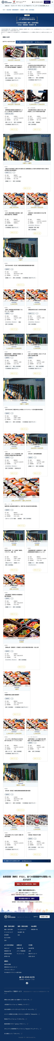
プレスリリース (20, 953)
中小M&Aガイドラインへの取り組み (13, 972)
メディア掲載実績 (21, 950)
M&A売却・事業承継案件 (13, 9)
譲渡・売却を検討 (8, 929)
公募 (29, 950)
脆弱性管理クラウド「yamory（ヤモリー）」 (15, 1023)
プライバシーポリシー (9, 969)
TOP (4, 9)
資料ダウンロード (32, 953)
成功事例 (6, 934)
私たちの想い (7, 937)
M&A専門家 (31, 948)
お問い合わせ (31, 956)
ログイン (36, 916)
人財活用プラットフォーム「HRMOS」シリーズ (15, 1004)
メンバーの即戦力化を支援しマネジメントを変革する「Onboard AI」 (21, 1014)
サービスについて (8, 932)
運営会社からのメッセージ (10, 967)
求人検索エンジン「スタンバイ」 (12, 1033)
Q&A (5, 940)
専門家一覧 (7, 956)
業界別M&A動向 (8, 953)
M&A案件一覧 (21, 932)
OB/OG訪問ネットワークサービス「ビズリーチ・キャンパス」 (19, 1009)
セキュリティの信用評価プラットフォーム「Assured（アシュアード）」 (21, 1028)
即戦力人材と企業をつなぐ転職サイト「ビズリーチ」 (17, 999)
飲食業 (22, 9)
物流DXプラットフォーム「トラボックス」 (14, 1019)
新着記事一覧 (34, 929)
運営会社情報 (7, 964)
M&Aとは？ (7, 948)
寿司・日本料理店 (30, 9)
